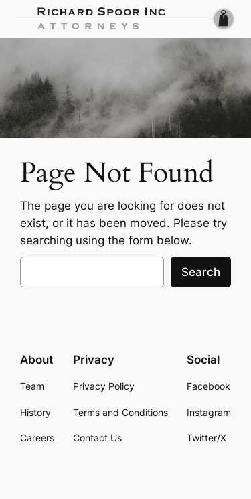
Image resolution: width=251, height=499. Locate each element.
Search (200, 272)
